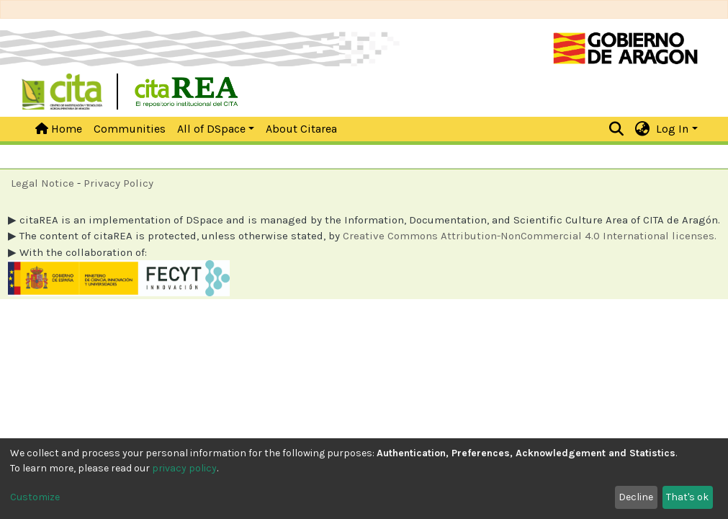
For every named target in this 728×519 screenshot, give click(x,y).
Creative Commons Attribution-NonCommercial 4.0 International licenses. (529, 235)
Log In (672, 129)
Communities (130, 129)
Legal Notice (42, 183)
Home (58, 129)
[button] (642, 129)
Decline (636, 497)
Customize (35, 497)
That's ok (687, 497)
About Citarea (301, 129)
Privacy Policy (118, 183)
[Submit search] (616, 129)
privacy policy (184, 468)
